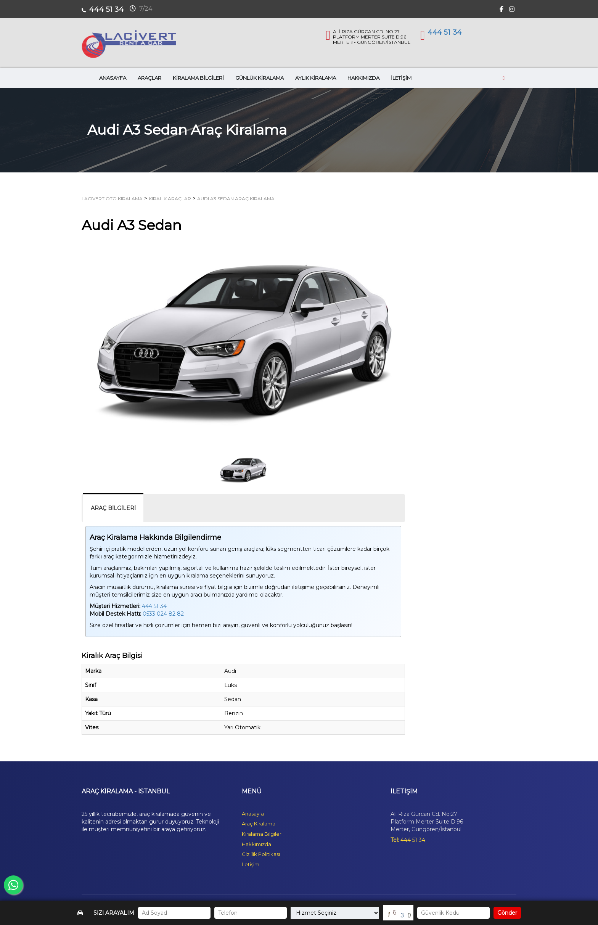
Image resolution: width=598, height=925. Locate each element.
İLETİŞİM (401, 78)
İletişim (250, 864)
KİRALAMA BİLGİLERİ (198, 78)
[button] (106, 345)
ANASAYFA (112, 78)
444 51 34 (445, 32)
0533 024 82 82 (163, 613)
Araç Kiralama (258, 823)
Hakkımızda (256, 844)
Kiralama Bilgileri (262, 834)
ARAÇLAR (149, 78)
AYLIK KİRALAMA (315, 78)
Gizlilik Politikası (261, 854)
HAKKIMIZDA (363, 78)
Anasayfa (253, 814)
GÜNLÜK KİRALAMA (259, 78)
